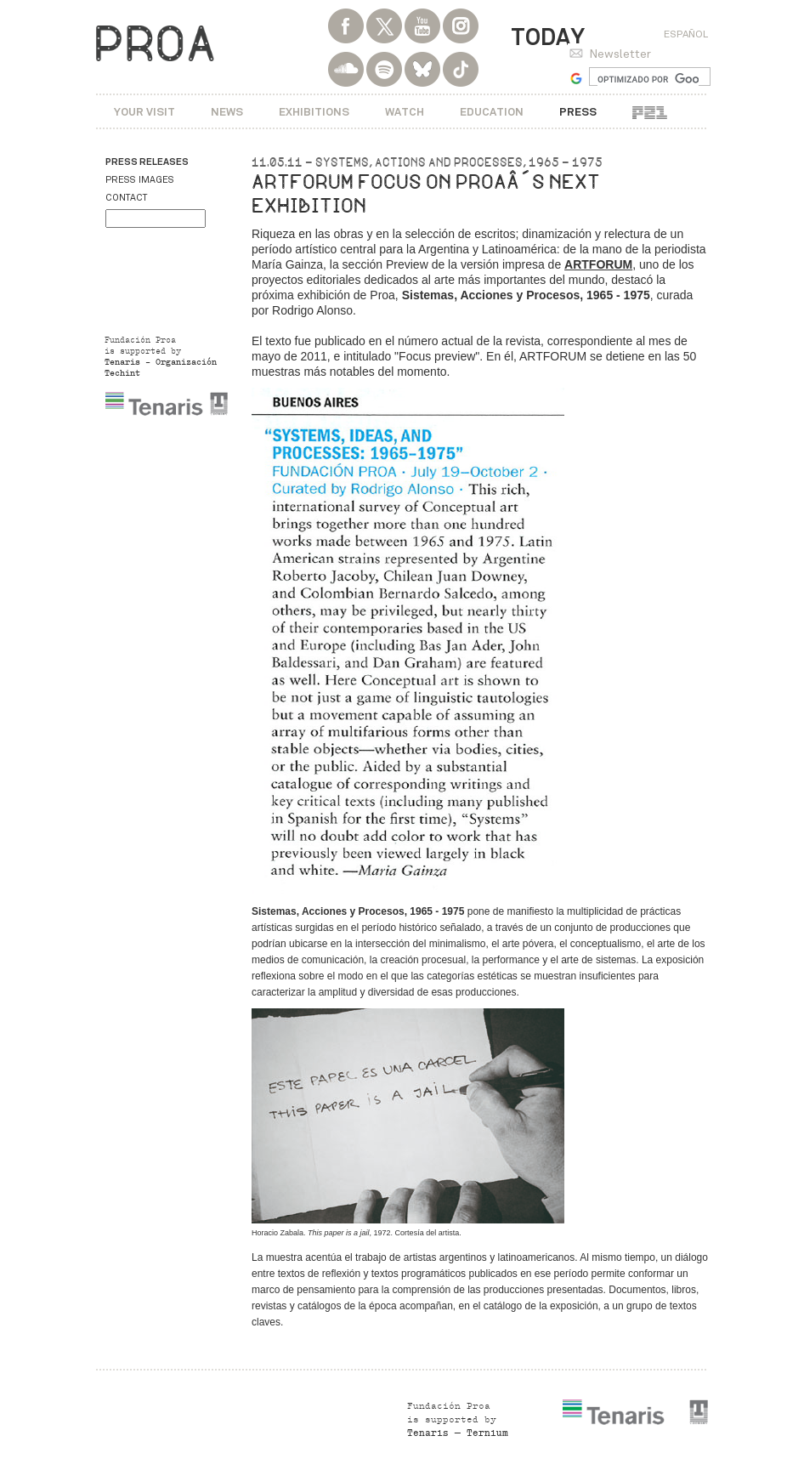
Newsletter (620, 54)
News (227, 112)
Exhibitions (314, 112)
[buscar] (648, 79)
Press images (139, 179)
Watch (404, 112)
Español (686, 34)
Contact (126, 197)
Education (492, 112)
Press (578, 112)
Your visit (144, 112)
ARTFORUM (598, 264)
